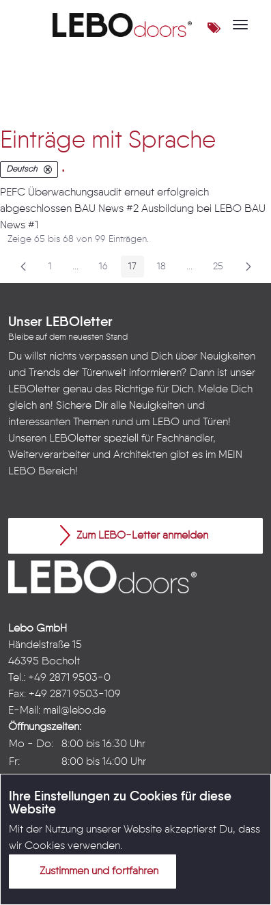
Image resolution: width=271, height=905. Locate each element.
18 (165, 269)
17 (136, 269)
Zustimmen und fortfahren (90, 871)
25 (222, 269)
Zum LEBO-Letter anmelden (134, 535)
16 (107, 269)
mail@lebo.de (74, 710)
